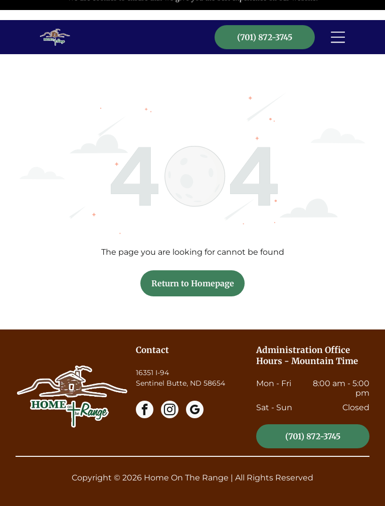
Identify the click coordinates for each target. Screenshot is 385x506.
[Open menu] (338, 17)
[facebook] (144, 386)
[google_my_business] (195, 386)
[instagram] (169, 386)
